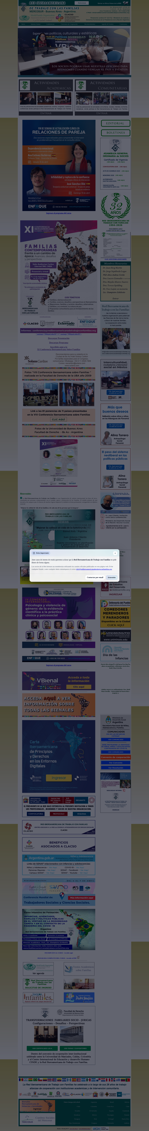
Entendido (112, 577)
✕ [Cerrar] (115, 553)
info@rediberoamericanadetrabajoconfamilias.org (94, 569)
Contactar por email (95, 577)
